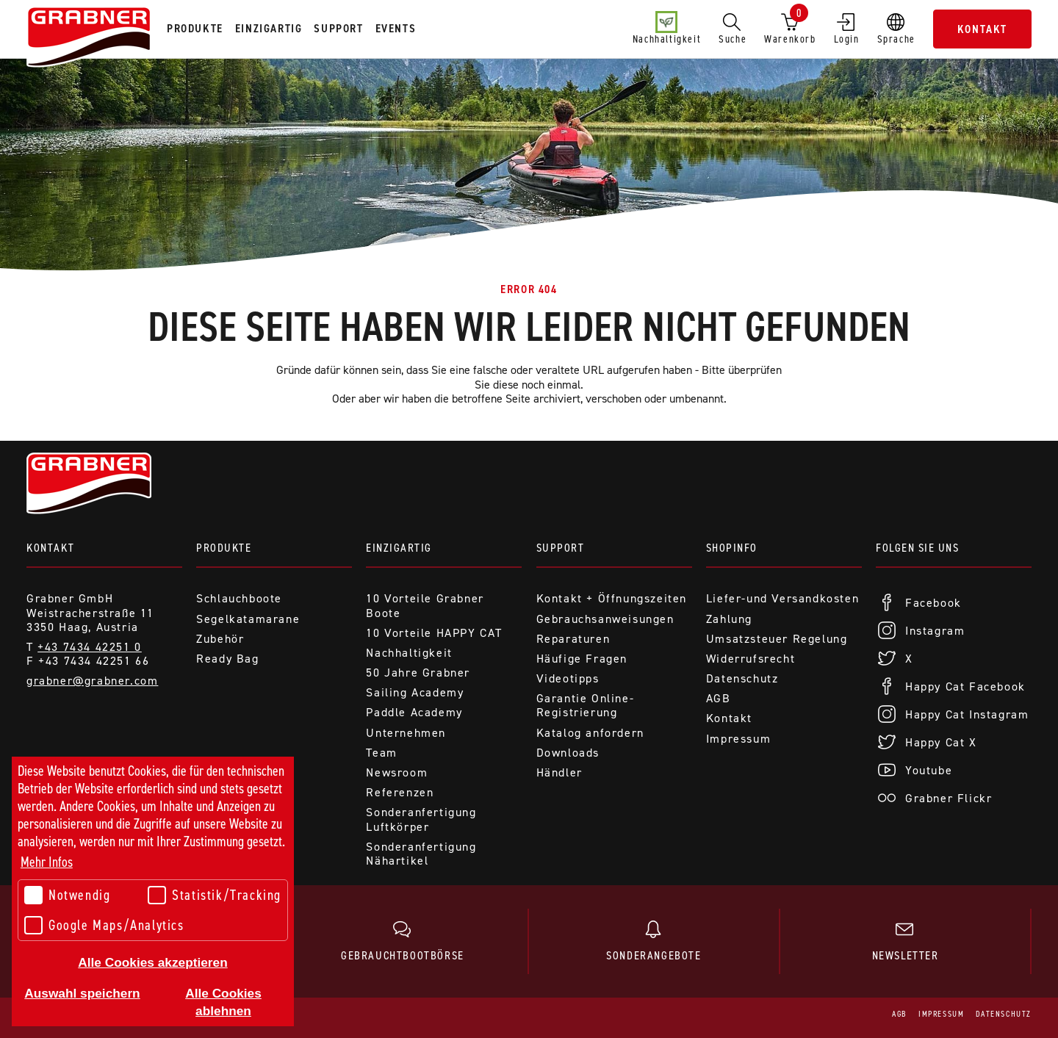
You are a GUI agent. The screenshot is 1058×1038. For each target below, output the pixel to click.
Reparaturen (573, 639)
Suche (732, 28)
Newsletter (905, 941)
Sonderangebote (654, 941)
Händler (559, 772)
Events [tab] (396, 28)
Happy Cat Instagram (967, 714)
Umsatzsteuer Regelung (777, 639)
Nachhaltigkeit (667, 28)
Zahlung (729, 619)
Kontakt (982, 29)
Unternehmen (406, 733)
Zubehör (220, 639)
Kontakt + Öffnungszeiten (611, 598)
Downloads (568, 753)
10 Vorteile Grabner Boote (424, 605)
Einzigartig (399, 547)
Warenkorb (790, 25)
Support (560, 547)
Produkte (223, 547)
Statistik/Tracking (214, 895)
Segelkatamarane (248, 619)
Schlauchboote (239, 598)
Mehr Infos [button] (47, 862)
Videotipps (568, 678)
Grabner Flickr (948, 798)
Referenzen (399, 792)
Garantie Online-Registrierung (585, 705)
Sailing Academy (415, 692)
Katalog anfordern (590, 733)
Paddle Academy (414, 712)
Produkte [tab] (195, 28)
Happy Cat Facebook (965, 686)
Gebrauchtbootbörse (402, 941)
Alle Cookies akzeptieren (152, 962)
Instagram (935, 631)
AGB (718, 698)
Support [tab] (338, 28)
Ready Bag (227, 659)
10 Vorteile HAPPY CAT (434, 633)
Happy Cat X (941, 742)
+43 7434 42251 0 (89, 647)
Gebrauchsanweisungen (605, 619)
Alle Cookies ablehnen (223, 1002)
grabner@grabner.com (92, 680)
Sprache (896, 28)
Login (847, 28)
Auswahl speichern (82, 993)
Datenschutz (742, 678)
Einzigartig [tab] (269, 28)
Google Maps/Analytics (104, 925)
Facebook (933, 603)
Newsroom (397, 772)
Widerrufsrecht (750, 659)
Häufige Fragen (581, 659)
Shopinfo (731, 547)
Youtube (928, 770)
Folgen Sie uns (917, 547)
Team (381, 753)
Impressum (738, 739)
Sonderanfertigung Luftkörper (421, 819)
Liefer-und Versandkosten (782, 598)
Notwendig (67, 895)
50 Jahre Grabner (418, 673)
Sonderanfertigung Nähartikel (421, 854)
